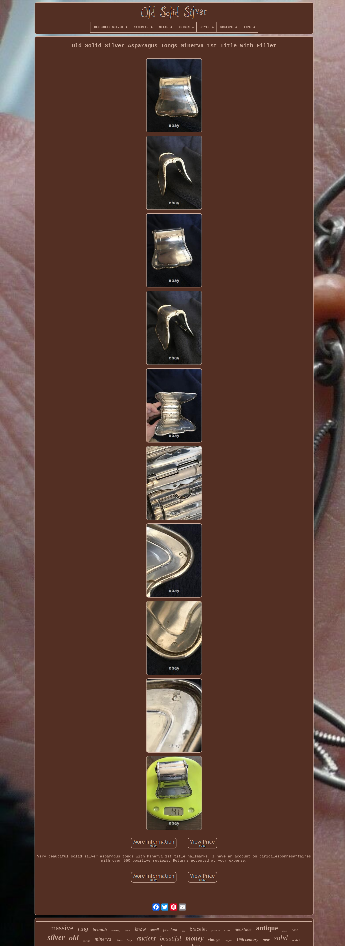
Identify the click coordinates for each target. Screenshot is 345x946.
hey (183, 930)
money (194, 938)
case (295, 930)
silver (56, 937)
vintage (214, 939)
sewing (115, 930)
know (140, 929)
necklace (243, 929)
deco (119, 940)
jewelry (86, 940)
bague (228, 940)
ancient (146, 938)
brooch (99, 930)
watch (296, 940)
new (266, 939)
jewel (127, 930)
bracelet (198, 929)
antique (267, 928)
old (74, 938)
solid (281, 938)
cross (227, 930)
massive (61, 928)
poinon (215, 930)
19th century (247, 939)
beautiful (170, 938)
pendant (170, 929)
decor (284, 931)
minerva (103, 939)
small (154, 930)
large (129, 940)
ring (83, 928)
